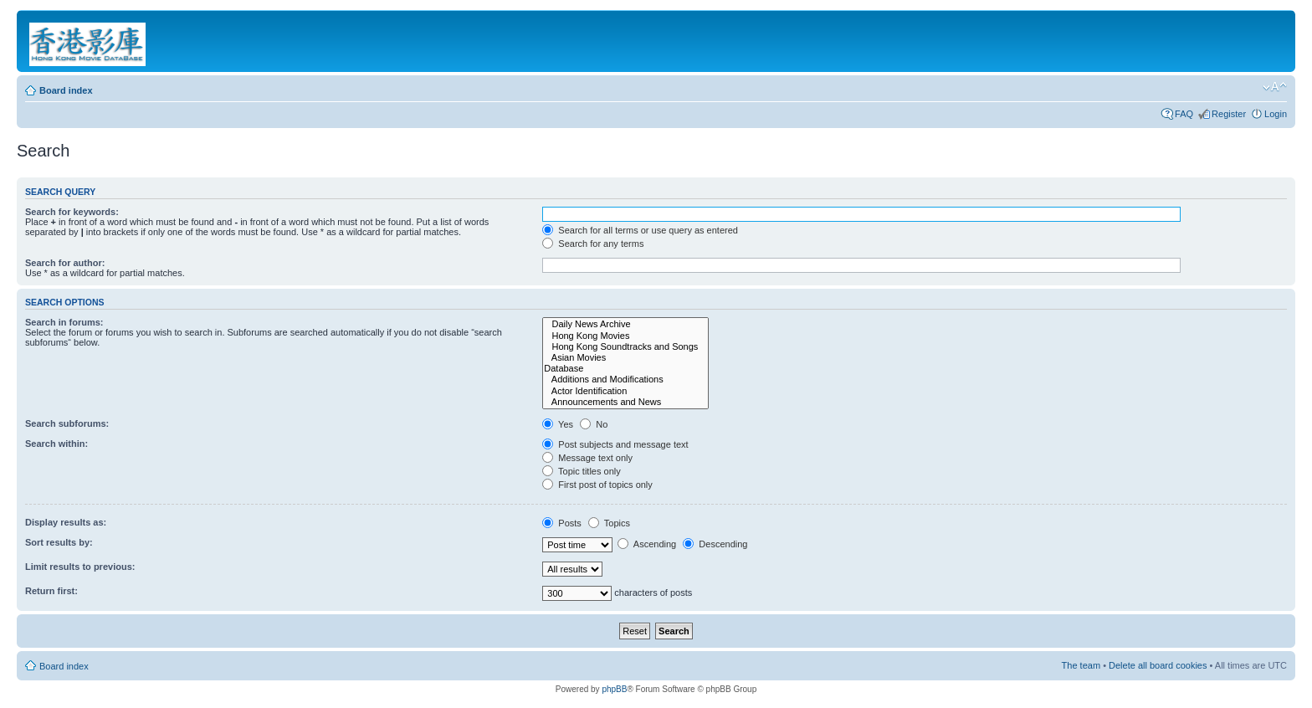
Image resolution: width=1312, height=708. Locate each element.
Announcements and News (625, 402)
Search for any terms (592, 244)
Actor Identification (625, 391)
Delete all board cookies (1158, 665)
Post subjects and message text (615, 444)
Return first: (51, 591)
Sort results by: (59, 542)
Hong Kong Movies (625, 336)
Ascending (647, 544)
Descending (715, 544)
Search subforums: (67, 423)
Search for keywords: (72, 212)
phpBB (614, 689)
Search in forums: (64, 322)
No (593, 424)
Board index (66, 90)
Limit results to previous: (80, 567)
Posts (562, 523)
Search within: (56, 444)
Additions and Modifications (625, 379)
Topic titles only (581, 471)
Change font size (1275, 87)
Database (625, 368)
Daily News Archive (625, 324)
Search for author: (65, 263)
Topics (609, 523)
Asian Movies (625, 357)
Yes (557, 424)
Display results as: (65, 522)
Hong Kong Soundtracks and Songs (625, 346)
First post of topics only (597, 485)
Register (1229, 114)
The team (1081, 665)
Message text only (587, 458)
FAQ (1184, 114)
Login (1275, 114)
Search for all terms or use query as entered (640, 230)
